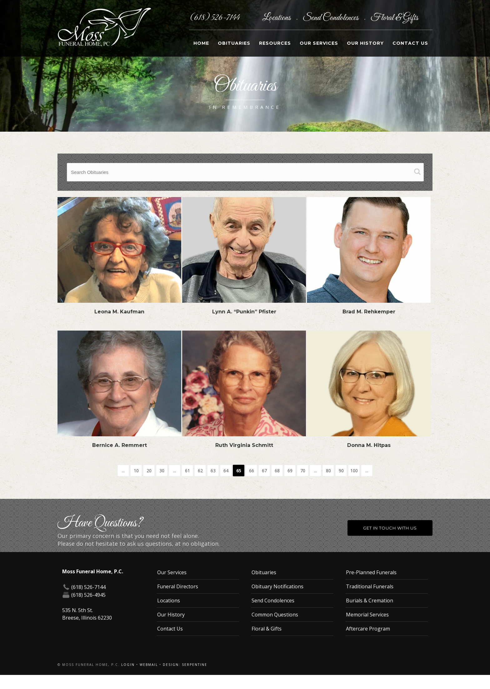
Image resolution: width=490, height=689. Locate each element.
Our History (365, 43)
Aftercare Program (368, 628)
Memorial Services (367, 614)
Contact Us (410, 43)
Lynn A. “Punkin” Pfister (244, 312)
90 (341, 471)
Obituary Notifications (277, 586)
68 (277, 471)
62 (200, 471)
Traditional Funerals (369, 586)
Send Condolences (331, 18)
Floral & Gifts (394, 18)
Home (201, 43)
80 (328, 471)
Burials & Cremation (369, 600)
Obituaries (234, 43)
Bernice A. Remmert (119, 445)
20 (149, 471)
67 (264, 471)
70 (302, 471)
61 (187, 471)
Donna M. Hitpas (369, 445)
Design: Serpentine (185, 664)
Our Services (319, 43)
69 (290, 471)
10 (136, 471)
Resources (275, 43)
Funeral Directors (177, 586)
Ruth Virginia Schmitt (244, 445)
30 (161, 471)
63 (213, 471)
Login (128, 664)
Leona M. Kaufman (119, 312)
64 (225, 471)
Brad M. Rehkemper (368, 312)
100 (354, 471)
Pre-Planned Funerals (371, 572)
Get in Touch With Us (390, 527)
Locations (277, 18)
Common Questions (275, 614)
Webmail (149, 664)
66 (251, 471)
